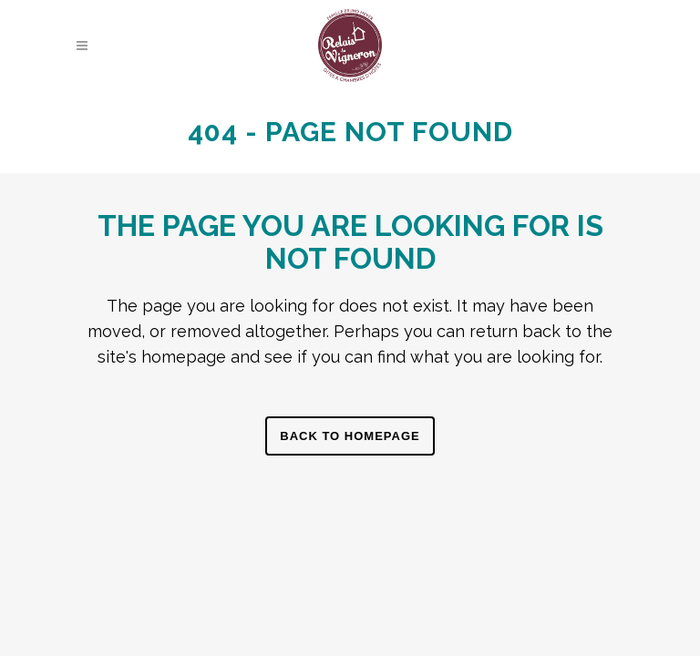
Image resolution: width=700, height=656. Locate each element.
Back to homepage (349, 436)
